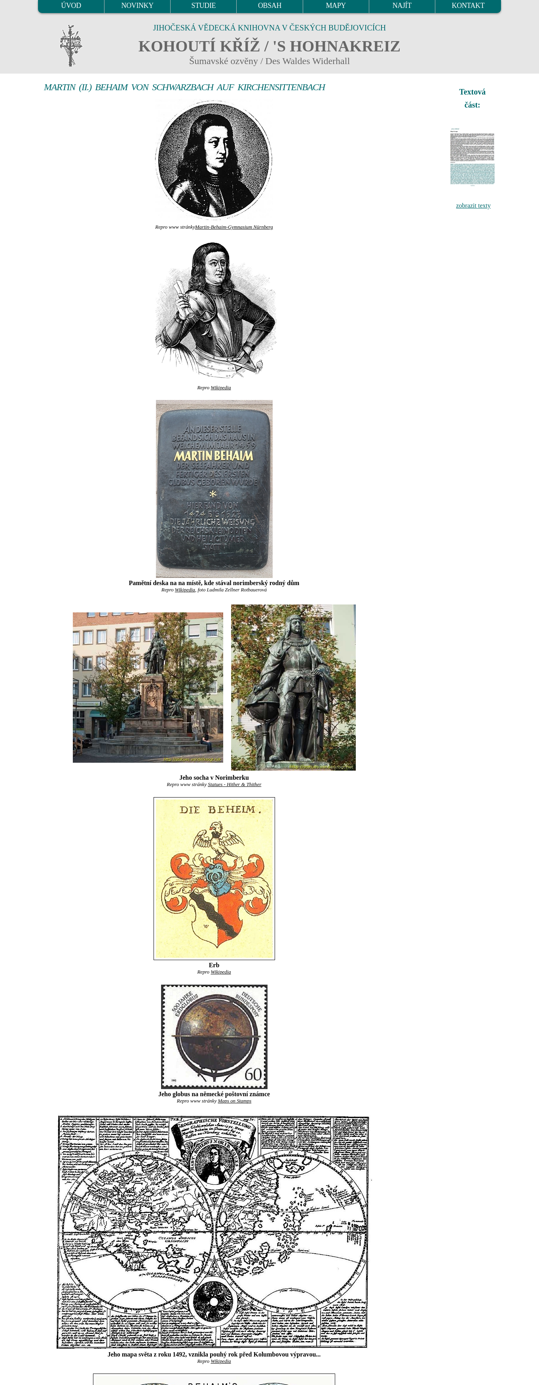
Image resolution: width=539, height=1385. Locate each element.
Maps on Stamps (235, 1101)
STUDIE (204, 5)
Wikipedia (221, 387)
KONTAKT (468, 5)
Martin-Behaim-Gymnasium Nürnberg (234, 227)
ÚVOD (71, 5)
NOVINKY (137, 5)
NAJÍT (402, 5)
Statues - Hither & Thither (234, 784)
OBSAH (269, 5)
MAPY (335, 5)
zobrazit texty (473, 205)
